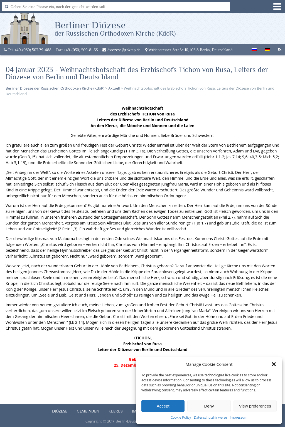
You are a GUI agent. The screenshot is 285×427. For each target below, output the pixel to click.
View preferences (255, 406)
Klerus (115, 411)
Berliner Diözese (115, 28)
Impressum (238, 417)
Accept (163, 406)
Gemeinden (88, 411)
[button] (274, 364)
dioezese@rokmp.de (121, 50)
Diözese (59, 411)
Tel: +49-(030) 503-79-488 (27, 50)
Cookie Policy (181, 417)
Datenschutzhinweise (210, 417)
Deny (209, 406)
